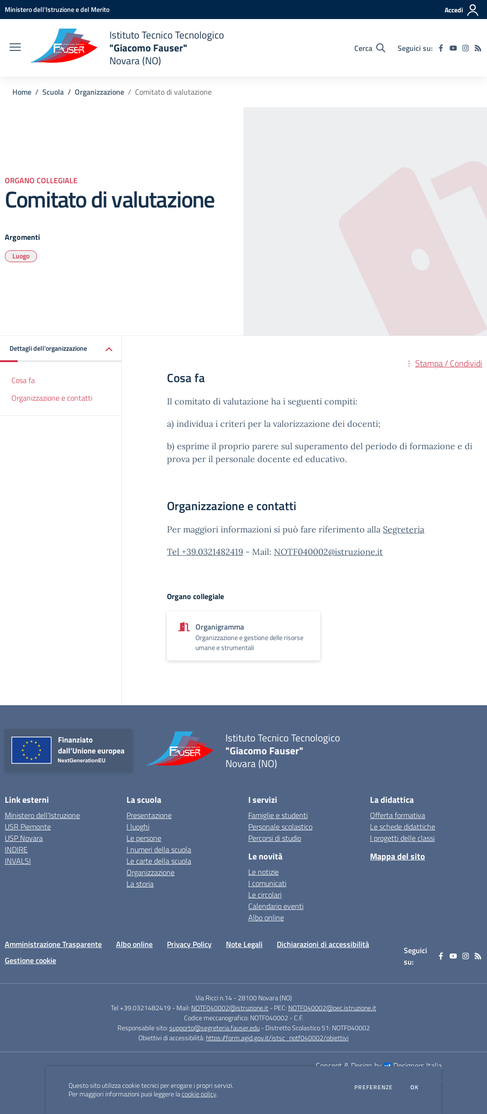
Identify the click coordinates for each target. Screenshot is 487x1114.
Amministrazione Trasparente (53, 944)
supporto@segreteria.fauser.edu (214, 1028)
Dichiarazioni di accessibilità (323, 944)
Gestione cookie (30, 960)
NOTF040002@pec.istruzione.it (332, 1008)
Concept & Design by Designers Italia (379, 1065)
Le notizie (263, 871)
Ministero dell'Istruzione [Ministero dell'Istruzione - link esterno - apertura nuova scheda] (42, 815)
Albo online (266, 917)
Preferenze (373, 1087)
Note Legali (244, 944)
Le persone (144, 838)
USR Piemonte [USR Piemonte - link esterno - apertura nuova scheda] (28, 826)
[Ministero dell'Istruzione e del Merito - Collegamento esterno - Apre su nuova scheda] (57, 9)
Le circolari (265, 894)
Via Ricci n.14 (213, 998)
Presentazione (149, 815)
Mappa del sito (397, 856)
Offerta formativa (397, 815)
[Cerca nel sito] (369, 48)
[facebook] (441, 48)
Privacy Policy (189, 944)
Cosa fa (23, 380)
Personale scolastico (280, 826)
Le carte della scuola (159, 861)
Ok (414, 1087)
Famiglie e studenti (278, 815)
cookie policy (199, 1094)
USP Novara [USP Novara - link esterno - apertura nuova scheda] (24, 838)
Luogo (20, 256)
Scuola (53, 92)
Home (21, 92)
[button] (61, 349)
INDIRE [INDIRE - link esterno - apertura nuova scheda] (16, 849)
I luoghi (138, 826)
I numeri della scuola (159, 849)
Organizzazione (99, 92)
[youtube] (453, 48)
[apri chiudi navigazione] (15, 48)
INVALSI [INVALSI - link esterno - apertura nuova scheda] (18, 861)
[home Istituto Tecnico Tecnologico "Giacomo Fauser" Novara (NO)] (127, 48)
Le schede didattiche (402, 826)
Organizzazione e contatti (51, 398)
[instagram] (465, 48)
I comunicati (267, 883)
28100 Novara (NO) (265, 998)
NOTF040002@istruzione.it (328, 551)
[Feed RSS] (478, 48)
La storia (140, 883)
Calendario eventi (275, 906)
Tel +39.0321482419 (205, 551)
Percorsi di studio (274, 838)
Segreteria (403, 529)
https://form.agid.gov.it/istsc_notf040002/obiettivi (277, 1038)
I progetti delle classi (402, 838)
